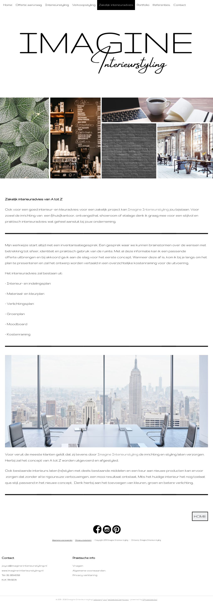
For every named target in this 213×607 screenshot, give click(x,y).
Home (7, 4)
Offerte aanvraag (29, 4)
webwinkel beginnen (118, 599)
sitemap (98, 599)
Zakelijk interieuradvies (116, 4)
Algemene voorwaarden (62, 540)
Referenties (161, 4)
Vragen (78, 565)
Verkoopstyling (83, 4)
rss (105, 599)
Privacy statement (83, 540)
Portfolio (143, 4)
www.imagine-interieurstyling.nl (22, 570)
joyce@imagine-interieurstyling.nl (24, 565)
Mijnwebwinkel (150, 599)
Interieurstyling (57, 4)
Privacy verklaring (85, 575)
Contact (179, 4)
